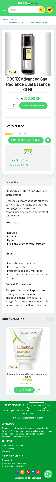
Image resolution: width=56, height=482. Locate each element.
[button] (8, 54)
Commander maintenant (26, 140)
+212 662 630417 (36, 405)
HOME (5, 19)
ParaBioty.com (18, 160)
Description (12, 182)
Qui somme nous (9, 448)
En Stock (12, 72)
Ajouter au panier (33, 105)
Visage (14, 19)
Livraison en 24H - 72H (19, 165)
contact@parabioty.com (31, 417)
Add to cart (24, 390)
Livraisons (6, 451)
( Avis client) (21, 134)
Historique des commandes (14, 463)
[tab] (28, 182)
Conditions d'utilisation (12, 445)
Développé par (21, 477)
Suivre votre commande (12, 466)
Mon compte (7, 460)
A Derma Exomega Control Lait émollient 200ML (28, 375)
